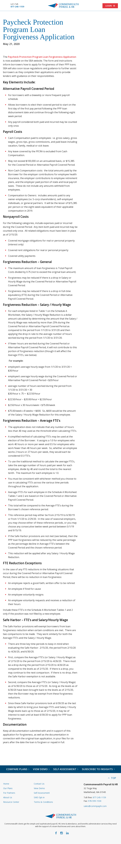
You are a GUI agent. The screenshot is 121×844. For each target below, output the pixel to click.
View (41, 769)
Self (65, 769)
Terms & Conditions (43, 802)
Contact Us (39, 783)
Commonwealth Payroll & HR (63, 5)
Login (108, 5)
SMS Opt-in (39, 797)
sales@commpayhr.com (95, 806)
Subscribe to (98, 769)
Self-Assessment (42, 792)
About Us (7, 797)
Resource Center (11, 802)
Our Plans (7, 788)
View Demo (39, 788)
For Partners (9, 792)
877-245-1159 (17, 7)
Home (6, 783)
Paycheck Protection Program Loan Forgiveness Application (42, 56)
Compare (17, 769)
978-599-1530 (94, 801)
